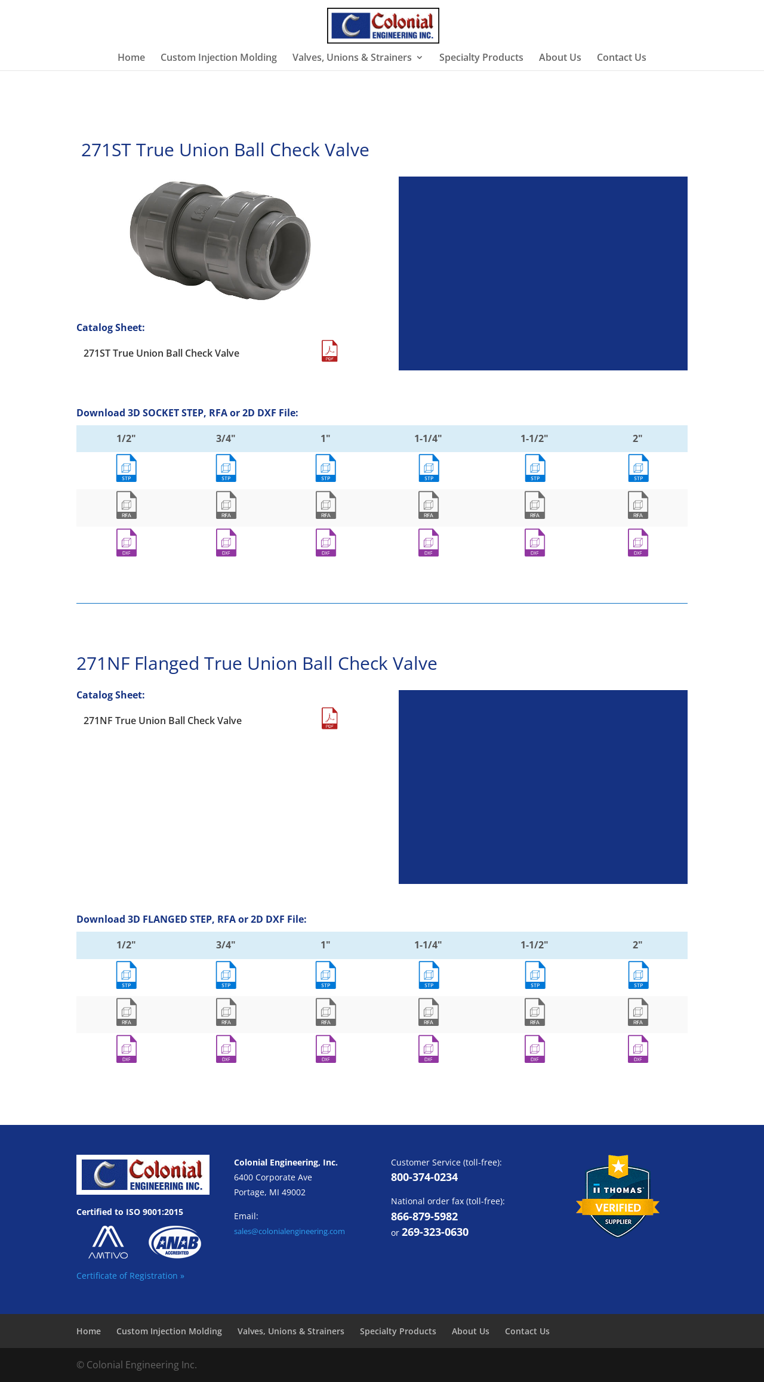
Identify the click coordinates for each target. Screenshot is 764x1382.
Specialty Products (481, 58)
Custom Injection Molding (219, 58)
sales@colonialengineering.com (289, 1231)
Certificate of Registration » (130, 1275)
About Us (560, 58)
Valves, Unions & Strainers (352, 58)
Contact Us (621, 58)
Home (131, 58)
